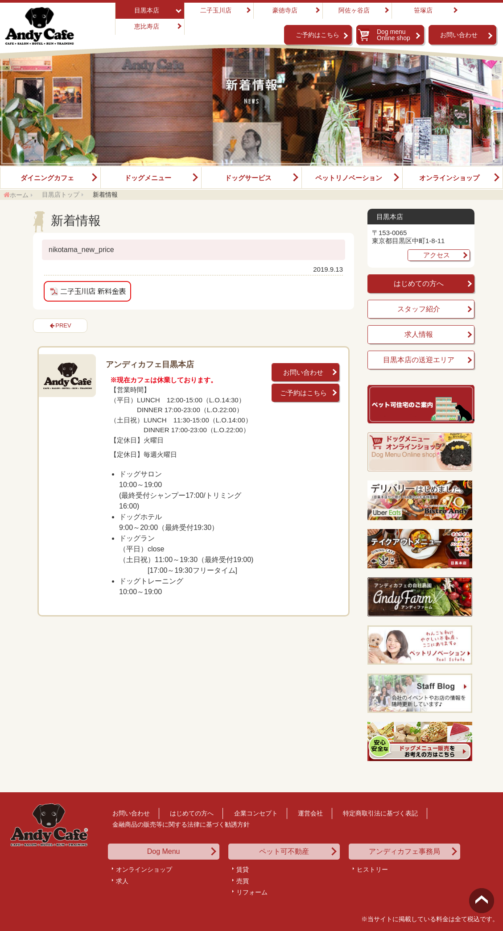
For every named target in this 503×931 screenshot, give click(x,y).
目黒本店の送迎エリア (418, 360)
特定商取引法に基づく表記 (380, 813)
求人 (122, 881)
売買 (242, 881)
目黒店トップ (60, 194)
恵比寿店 (146, 26)
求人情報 (418, 334)
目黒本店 (146, 10)
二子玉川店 (215, 10)
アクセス (436, 255)
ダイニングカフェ (47, 178)
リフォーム (252, 892)
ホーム (19, 195)
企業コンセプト (256, 813)
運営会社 (310, 813)
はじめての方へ (419, 283)
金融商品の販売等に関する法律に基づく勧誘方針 (181, 824)
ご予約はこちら (317, 34)
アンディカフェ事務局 (404, 851)
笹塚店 (423, 10)
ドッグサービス (248, 178)
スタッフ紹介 (418, 309)
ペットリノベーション (348, 178)
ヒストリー (372, 869)
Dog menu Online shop (393, 34)
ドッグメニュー (147, 178)
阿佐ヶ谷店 (354, 10)
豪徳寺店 (284, 10)
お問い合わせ (459, 34)
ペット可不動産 (284, 851)
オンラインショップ (449, 178)
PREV (63, 325)
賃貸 (242, 869)
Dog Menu (163, 851)
